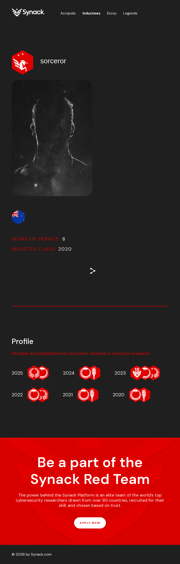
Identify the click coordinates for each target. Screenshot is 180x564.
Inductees (91, 13)
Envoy (111, 13)
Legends (130, 13)
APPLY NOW (90, 523)
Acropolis (68, 13)
